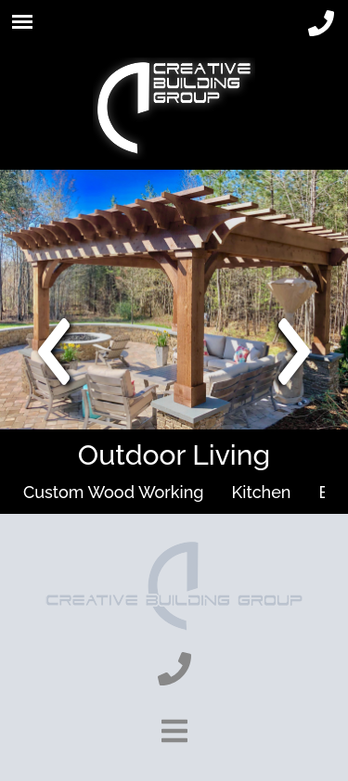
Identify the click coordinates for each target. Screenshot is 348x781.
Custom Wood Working (113, 492)
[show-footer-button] (174, 730)
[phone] (321, 24)
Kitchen (261, 492)
